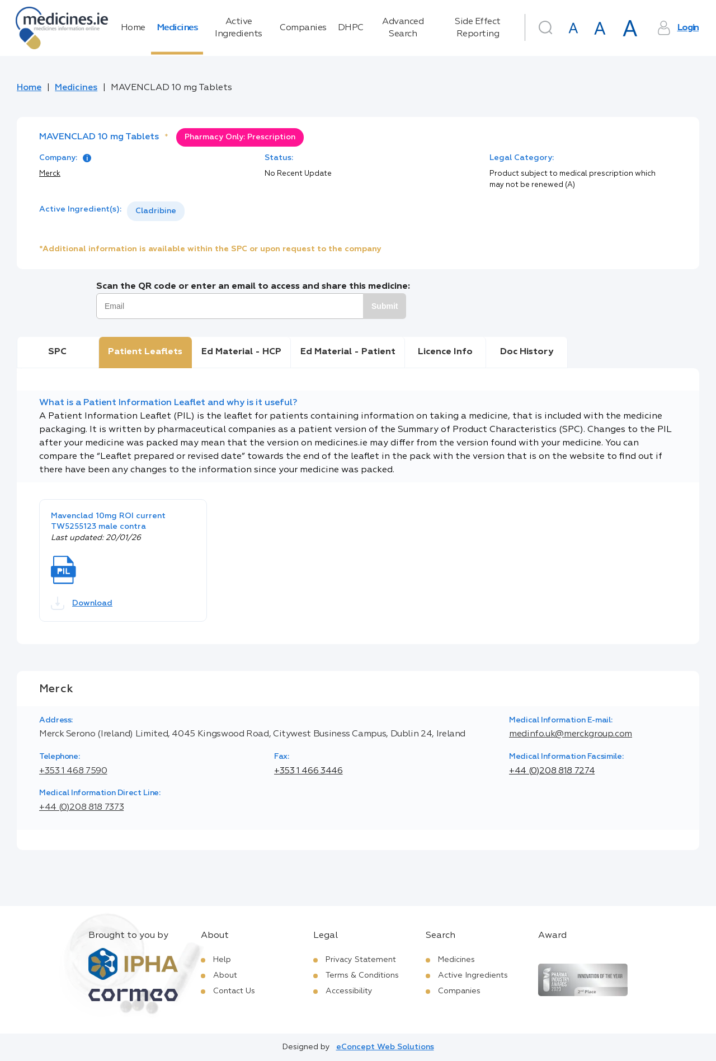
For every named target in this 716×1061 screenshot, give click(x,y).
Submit (384, 306)
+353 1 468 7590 (73, 771)
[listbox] (156, 211)
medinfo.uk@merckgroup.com (570, 734)
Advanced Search (402, 28)
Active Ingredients (238, 28)
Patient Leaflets (145, 352)
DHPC (351, 28)
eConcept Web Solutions (385, 1047)
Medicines (177, 28)
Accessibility (349, 991)
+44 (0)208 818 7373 (81, 807)
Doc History (526, 352)
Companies (303, 28)
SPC (57, 352)
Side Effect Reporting (478, 28)
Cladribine (155, 211)
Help (222, 960)
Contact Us (234, 991)
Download (81, 603)
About (225, 975)
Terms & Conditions (362, 975)
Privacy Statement (361, 960)
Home (133, 28)
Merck (49, 173)
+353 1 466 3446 (308, 771)
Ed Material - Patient (347, 352)
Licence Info (445, 352)
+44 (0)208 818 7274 (552, 771)
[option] (156, 211)
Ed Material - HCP (241, 352)
